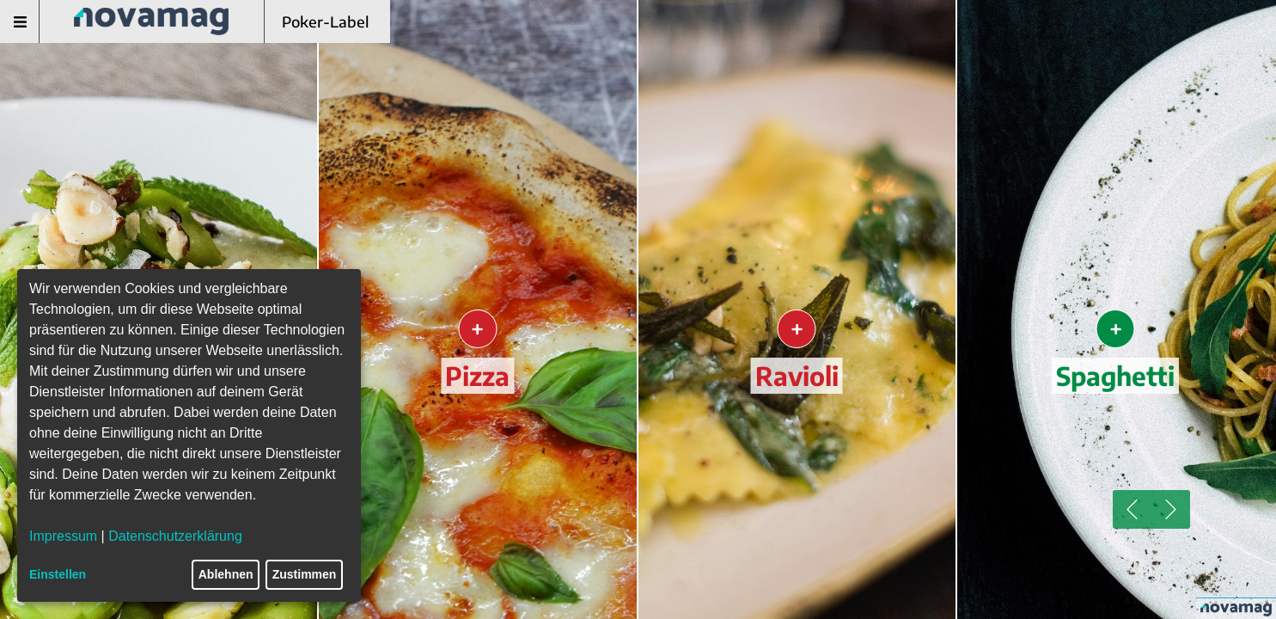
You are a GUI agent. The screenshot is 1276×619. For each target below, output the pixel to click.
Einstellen (57, 574)
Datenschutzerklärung (175, 536)
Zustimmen (304, 574)
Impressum (63, 536)
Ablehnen (225, 574)
